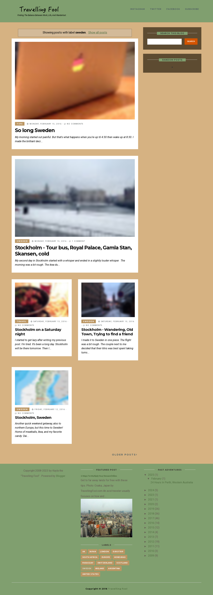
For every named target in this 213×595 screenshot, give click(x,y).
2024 (151, 490)
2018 (151, 513)
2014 (151, 532)
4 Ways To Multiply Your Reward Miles (99, 476)
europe (106, 557)
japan (92, 552)
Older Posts (124, 454)
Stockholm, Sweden (33, 417)
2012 (151, 541)
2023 (151, 494)
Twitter (155, 9)
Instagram (137, 9)
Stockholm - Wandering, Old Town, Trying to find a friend (107, 331)
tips (20, 124)
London (104, 552)
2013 (151, 536)
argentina (114, 568)
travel (22, 321)
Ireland (99, 568)
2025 (151, 474)
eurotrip (118, 552)
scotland (122, 563)
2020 (151, 504)
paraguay (87, 563)
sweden (22, 241)
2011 (151, 546)
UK (83, 552)
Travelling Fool (117, 589)
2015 (151, 527)
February (156, 478)
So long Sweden (35, 130)
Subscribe (192, 9)
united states (90, 574)
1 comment (78, 241)
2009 (151, 555)
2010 (151, 551)
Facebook (173, 9)
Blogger (60, 476)
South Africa (90, 557)
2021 (151, 499)
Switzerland (105, 563)
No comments (75, 124)
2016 (151, 522)
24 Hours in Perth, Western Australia (172, 482)
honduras (120, 557)
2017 (151, 518)
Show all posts (97, 32)
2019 (151, 508)
